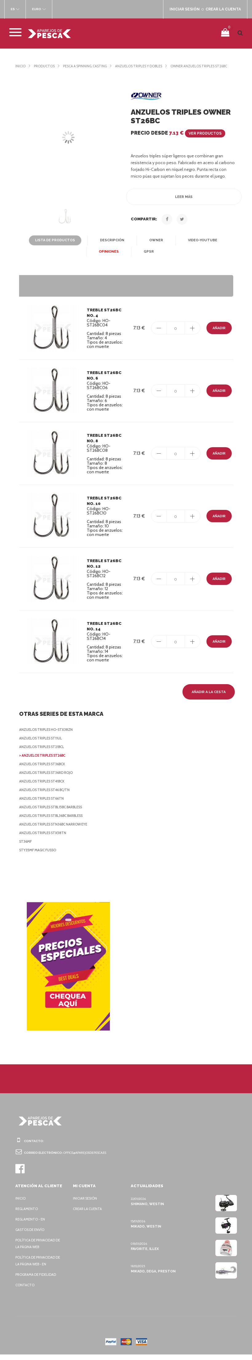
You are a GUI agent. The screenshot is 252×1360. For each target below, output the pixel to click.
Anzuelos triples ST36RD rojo (48, 778)
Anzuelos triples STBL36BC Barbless (55, 821)
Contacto (24, 1290)
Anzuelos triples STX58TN (44, 838)
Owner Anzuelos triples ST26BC (45, 71)
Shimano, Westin (146, 1209)
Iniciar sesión (86, 1204)
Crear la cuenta (88, 1214)
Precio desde (177, 138)
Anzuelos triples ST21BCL (44, 752)
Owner (154, 246)
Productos (45, 66)
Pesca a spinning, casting (88, 66)
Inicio (20, 66)
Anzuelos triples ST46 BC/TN (46, 795)
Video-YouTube (200, 246)
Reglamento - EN (31, 1225)
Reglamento (27, 1214)
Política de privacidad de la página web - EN (39, 1266)
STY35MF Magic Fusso (39, 855)
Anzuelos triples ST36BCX (44, 769)
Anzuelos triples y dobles (147, 66)
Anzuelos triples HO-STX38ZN (47, 735)
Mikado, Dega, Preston (152, 1277)
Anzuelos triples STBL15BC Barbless (55, 812)
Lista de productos (56, 246)
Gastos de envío (30, 1235)
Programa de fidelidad (37, 1280)
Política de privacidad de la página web (39, 1249)
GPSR (148, 257)
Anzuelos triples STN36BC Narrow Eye (56, 830)
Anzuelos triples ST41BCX (44, 787)
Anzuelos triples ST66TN (42, 804)
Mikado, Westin (145, 1232)
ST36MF (25, 847)
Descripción (111, 246)
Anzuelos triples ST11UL (42, 744)
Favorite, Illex (145, 1254)
